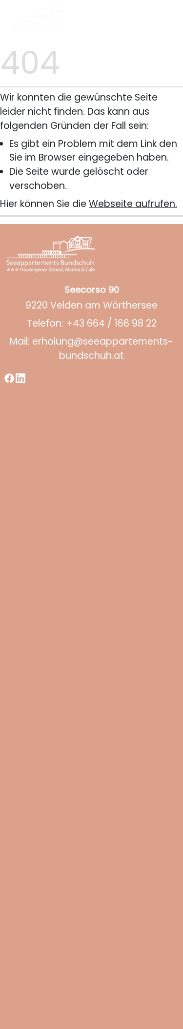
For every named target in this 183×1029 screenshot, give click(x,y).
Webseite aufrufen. (133, 203)
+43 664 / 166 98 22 (111, 323)
